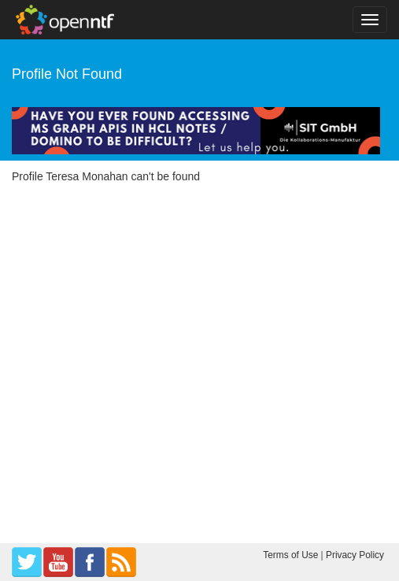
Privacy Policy (355, 555)
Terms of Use (290, 555)
